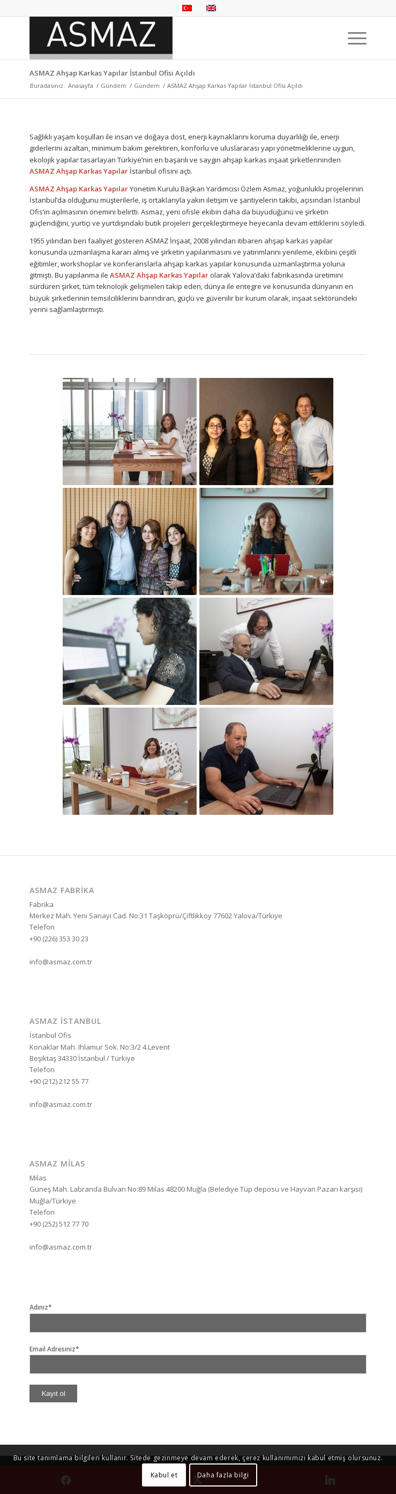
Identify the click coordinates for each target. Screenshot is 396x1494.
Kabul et (164, 1475)
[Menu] (352, 38)
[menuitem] (352, 38)
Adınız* (40, 1307)
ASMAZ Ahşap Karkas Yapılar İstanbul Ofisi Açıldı (112, 73)
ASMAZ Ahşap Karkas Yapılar (78, 171)
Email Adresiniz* (54, 1349)
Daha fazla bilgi (223, 1475)
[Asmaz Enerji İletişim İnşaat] (164, 38)
